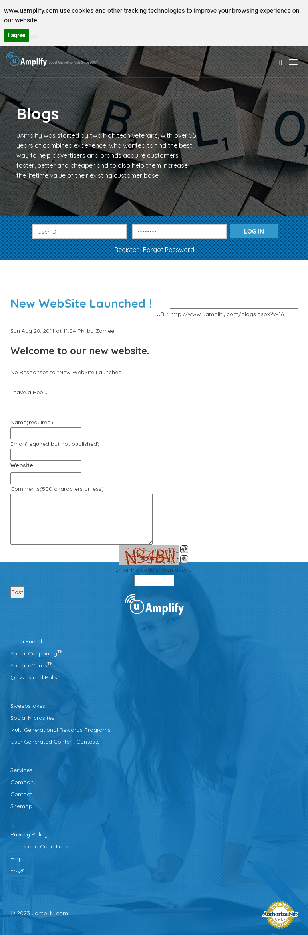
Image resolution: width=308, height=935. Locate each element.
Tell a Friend (26, 641)
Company (23, 782)
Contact (21, 794)
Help (16, 858)
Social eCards (32, 665)
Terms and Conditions (39, 846)
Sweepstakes (27, 705)
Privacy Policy (29, 834)
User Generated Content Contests (55, 741)
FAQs (17, 870)
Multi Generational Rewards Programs (60, 729)
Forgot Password (168, 250)
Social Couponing (37, 653)
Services (21, 770)
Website (21, 465)
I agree (16, 35)
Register (127, 250)
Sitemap (21, 806)
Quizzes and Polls (33, 677)
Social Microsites (32, 717)
